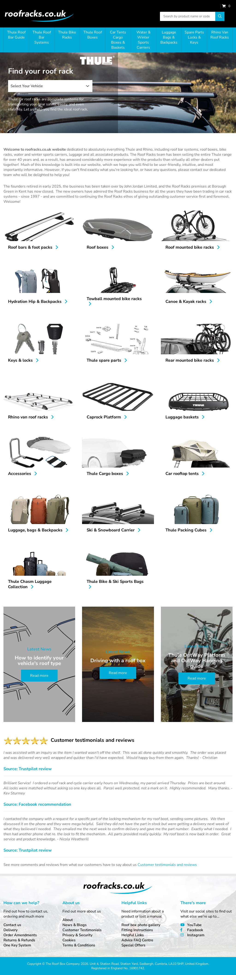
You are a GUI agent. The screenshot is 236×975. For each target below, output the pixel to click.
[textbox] (50, 86)
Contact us (12, 924)
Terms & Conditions (78, 945)
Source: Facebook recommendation (37, 804)
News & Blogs (74, 924)
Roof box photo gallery (140, 924)
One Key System (17, 945)
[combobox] (50, 86)
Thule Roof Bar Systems (41, 37)
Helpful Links (132, 935)
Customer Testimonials (82, 930)
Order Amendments (20, 935)
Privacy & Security (77, 935)
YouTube (194, 924)
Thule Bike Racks (67, 35)
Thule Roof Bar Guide (16, 35)
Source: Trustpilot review (27, 769)
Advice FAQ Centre (137, 940)
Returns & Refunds (19, 940)
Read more (39, 675)
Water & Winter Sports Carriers (143, 40)
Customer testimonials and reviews (167, 864)
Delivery (10, 930)
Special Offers (133, 945)
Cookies (69, 940)
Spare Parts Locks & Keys (194, 37)
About (67, 919)
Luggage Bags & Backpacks (168, 37)
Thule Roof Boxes (92, 35)
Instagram (195, 935)
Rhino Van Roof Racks (219, 35)
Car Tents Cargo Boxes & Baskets (118, 40)
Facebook (195, 930)
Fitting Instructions (137, 930)
